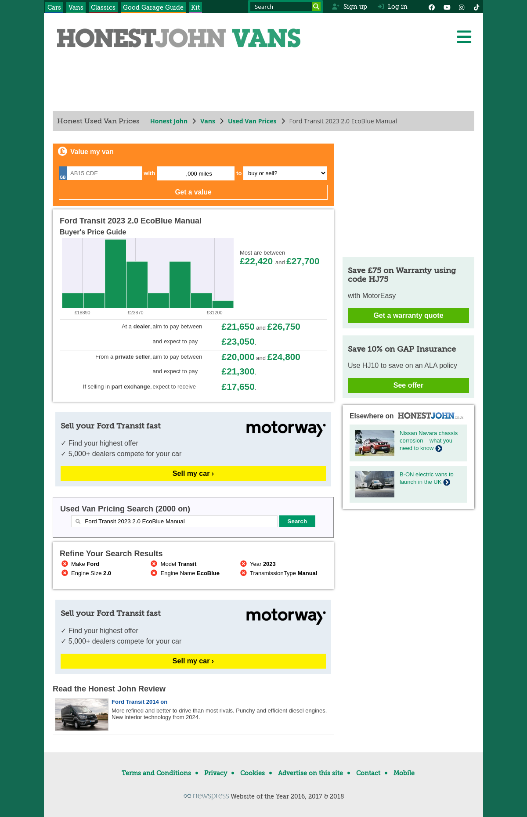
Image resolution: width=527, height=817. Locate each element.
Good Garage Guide (153, 7)
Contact (368, 773)
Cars (54, 7)
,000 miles (199, 173)
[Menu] (463, 37)
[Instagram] (461, 6)
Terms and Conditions (156, 773)
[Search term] (285, 6)
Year (257, 564)
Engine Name (184, 573)
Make (79, 564)
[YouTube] (446, 6)
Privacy (215, 773)
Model (173, 564)
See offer (408, 385)
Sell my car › (193, 473)
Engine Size (85, 573)
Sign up (349, 6)
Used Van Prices (252, 121)
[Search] (316, 6)
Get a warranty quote (408, 315)
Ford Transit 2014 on (139, 701)
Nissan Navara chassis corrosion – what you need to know (429, 440)
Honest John (169, 121)
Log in (393, 6)
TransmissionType (277, 573)
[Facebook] (431, 6)
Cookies (252, 773)
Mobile (404, 773)
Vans (76, 7)
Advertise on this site (310, 773)
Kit (195, 7)
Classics (103, 7)
